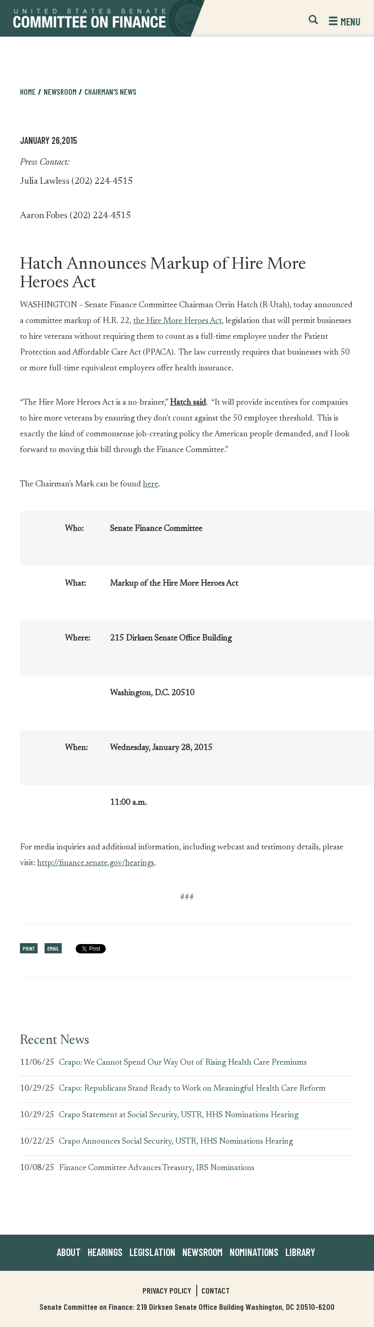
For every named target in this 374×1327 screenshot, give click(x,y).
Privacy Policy (166, 1290)
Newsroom (60, 91)
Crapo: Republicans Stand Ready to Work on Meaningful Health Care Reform (192, 1089)
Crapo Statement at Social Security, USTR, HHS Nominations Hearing (178, 1115)
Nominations (254, 1252)
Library (300, 1252)
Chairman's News (110, 91)
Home (28, 91)
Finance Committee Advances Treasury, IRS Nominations (156, 1168)
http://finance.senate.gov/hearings (95, 863)
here (150, 484)
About (69, 1252)
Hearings (105, 1252)
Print (29, 948)
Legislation (152, 1252)
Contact (215, 1290)
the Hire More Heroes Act (177, 321)
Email (53, 948)
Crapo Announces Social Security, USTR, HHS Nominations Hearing (176, 1142)
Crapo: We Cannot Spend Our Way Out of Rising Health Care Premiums (183, 1063)
